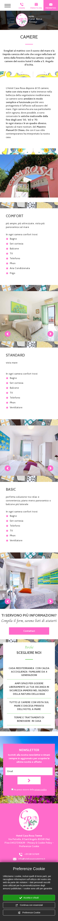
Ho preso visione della (30, 789)
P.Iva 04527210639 (14, 842)
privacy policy (40, 789)
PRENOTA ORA (36, 5)
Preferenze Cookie (29, 912)
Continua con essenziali (29, 905)
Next (50, 334)
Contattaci (29, 630)
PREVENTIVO (50, 6)
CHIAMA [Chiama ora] (21, 6)
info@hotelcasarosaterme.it (29, 859)
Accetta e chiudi (29, 897)
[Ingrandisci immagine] (29, 176)
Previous (8, 334)
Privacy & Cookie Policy (39, 842)
